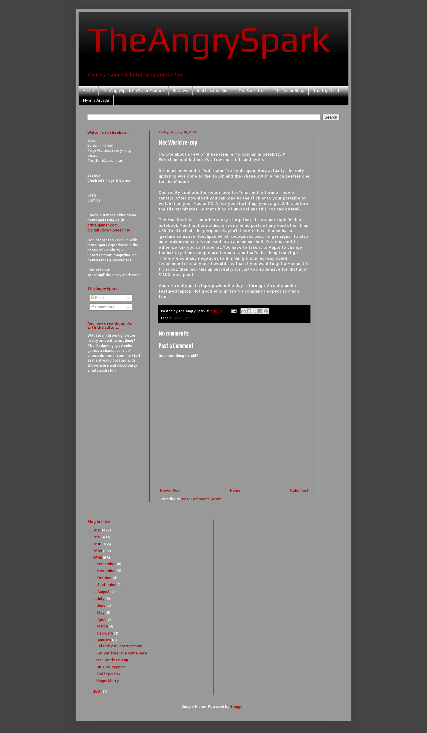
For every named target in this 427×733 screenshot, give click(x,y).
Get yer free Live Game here (121, 653)
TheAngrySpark (208, 38)
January (104, 640)
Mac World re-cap (112, 660)
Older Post (299, 490)
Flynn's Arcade (96, 100)
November (107, 570)
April (101, 619)
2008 (98, 557)
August (103, 591)
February (105, 633)
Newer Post (170, 490)
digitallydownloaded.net (108, 230)
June (101, 605)
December (107, 564)
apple (178, 318)
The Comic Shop (289, 90)
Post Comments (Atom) (202, 499)
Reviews (180, 90)
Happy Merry (107, 680)
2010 (97, 544)
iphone (190, 318)
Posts (98, 298)
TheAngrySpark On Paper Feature (133, 90)
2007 (98, 691)
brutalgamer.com (102, 225)
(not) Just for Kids (213, 90)
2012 (97, 530)
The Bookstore (252, 90)
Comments (102, 307)
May (101, 612)
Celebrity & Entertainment (119, 646)
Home (88, 90)
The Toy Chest (326, 90)
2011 (97, 537)
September (107, 584)
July (101, 598)
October (105, 578)
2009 (98, 551)
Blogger (237, 706)
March (103, 626)
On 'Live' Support (111, 667)
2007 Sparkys (108, 674)
